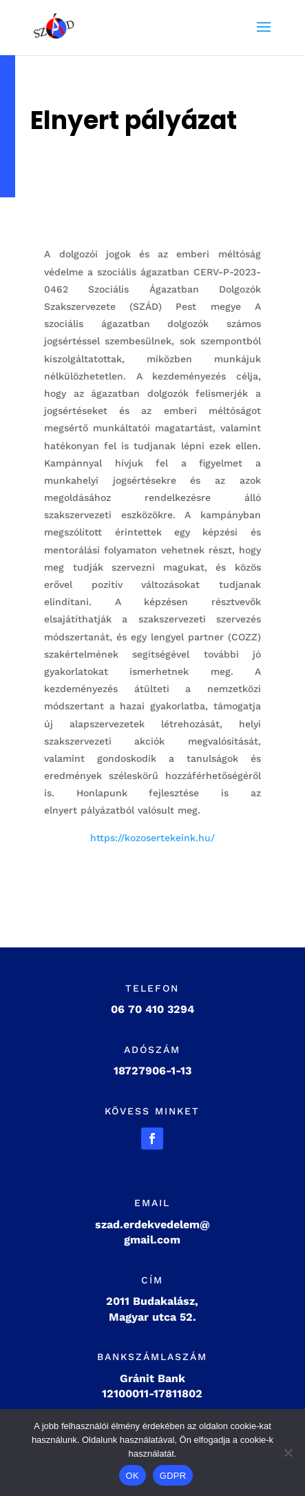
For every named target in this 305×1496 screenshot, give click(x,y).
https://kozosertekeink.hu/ (152, 837)
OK (132, 1475)
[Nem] (288, 1452)
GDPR (173, 1475)
